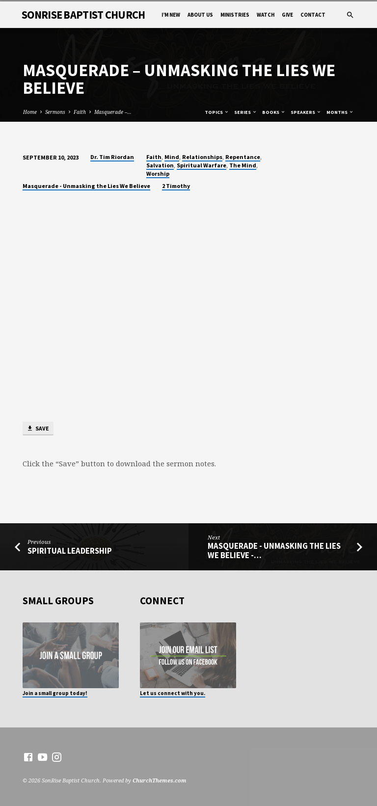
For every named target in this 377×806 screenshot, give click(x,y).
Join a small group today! (55, 693)
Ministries (234, 14)
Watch (265, 14)
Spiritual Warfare (201, 165)
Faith (80, 111)
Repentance (242, 157)
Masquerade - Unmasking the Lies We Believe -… (274, 551)
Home (30, 111)
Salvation (160, 165)
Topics (217, 112)
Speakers (306, 112)
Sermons (55, 111)
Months (340, 112)
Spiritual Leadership (69, 551)
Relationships (202, 157)
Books (274, 112)
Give (287, 14)
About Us (200, 14)
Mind (171, 157)
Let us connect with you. (172, 693)
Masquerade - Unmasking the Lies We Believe (86, 185)
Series (245, 112)
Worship (157, 173)
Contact (312, 14)
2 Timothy (176, 185)
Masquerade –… (113, 111)
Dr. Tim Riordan (112, 157)
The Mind (242, 165)
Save (38, 429)
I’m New (171, 14)
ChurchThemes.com (160, 780)
